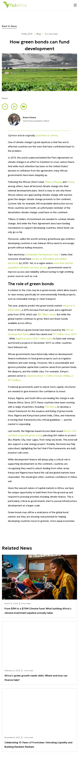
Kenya (70, 181)
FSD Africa (50, 406)
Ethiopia (57, 181)
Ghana (48, 181)
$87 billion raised (46, 314)
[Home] (14, 5)
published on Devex (46, 135)
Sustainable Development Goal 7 (43, 254)
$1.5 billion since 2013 (64, 334)
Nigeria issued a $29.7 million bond (34, 338)
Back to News (9, 26)
